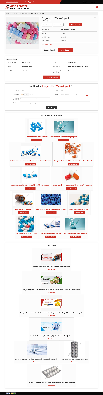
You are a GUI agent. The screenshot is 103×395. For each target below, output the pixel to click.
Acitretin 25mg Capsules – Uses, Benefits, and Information (51, 267)
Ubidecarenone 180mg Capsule (37, 137)
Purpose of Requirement (16, 99)
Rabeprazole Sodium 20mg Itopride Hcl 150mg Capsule (30, 185)
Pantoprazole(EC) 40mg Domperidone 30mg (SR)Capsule (72, 185)
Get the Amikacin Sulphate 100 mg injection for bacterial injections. (51, 336)
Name (17, 90)
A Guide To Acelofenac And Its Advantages (74, 359)
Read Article (51, 269)
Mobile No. (16, 94)
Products (12, 13)
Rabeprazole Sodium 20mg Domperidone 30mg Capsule (73, 161)
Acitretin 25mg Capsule (23, 209)
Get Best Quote (37, 140)
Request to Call (49, 50)
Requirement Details (16, 103)
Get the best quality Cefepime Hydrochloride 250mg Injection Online (36, 359)
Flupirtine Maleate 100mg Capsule (75, 233)
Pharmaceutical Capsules (22, 13)
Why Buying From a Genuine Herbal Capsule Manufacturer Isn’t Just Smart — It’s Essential (51, 290)
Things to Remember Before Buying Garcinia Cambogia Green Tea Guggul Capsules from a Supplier (51, 313)
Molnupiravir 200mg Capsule (79, 209)
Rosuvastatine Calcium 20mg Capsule (63, 137)
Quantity (57, 94)
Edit (67, 25)
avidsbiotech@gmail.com (29, 2)
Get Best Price (75, 25)
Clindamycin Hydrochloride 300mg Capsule (51, 209)
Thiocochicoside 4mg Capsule (50, 233)
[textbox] (58, 25)
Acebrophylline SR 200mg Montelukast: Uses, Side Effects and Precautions (51, 382)
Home (7, 13)
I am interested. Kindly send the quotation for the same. (55, 103)
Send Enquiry (66, 50)
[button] (12, 2)
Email (57, 90)
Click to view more (47, 44)
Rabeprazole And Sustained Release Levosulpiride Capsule (30, 161)
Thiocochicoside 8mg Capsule (26, 233)
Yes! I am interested (51, 77)
